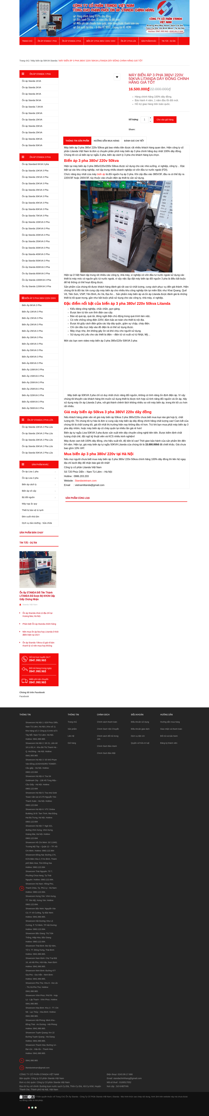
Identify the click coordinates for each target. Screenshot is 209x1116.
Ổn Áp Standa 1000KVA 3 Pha (36, 280)
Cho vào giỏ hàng (165, 119)
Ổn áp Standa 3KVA (31, 94)
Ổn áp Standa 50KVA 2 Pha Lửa (37, 452)
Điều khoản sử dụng (140, 722)
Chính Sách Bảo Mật (106, 753)
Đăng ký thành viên (168, 743)
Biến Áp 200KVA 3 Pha (33, 382)
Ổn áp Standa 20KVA (32, 126)
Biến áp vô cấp (29, 491)
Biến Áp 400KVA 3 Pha (33, 401)
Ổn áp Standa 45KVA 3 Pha (35, 203)
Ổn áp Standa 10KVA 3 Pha (35, 170)
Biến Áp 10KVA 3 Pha (32, 311)
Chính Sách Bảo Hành (107, 746)
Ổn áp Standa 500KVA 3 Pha (35, 260)
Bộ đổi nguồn (28, 497)
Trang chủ (72, 722)
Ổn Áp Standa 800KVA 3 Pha (36, 273)
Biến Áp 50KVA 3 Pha (32, 350)
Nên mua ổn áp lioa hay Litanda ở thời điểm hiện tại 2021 (40, 633)
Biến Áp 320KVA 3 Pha (33, 395)
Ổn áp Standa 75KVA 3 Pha (35, 215)
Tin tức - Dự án (28, 542)
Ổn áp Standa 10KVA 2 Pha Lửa (37, 427)
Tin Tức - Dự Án (168, 41)
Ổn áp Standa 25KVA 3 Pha (35, 190)
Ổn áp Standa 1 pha (47, 41)
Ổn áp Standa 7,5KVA (32, 107)
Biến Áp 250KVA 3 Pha (33, 389)
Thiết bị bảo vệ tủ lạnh (33, 510)
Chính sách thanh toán (107, 722)
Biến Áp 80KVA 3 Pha (32, 363)
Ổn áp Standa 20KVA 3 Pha (35, 183)
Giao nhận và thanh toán (171, 729)
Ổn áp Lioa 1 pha (30, 471)
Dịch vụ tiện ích (138, 736)
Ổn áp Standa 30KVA (32, 139)
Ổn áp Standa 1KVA (31, 81)
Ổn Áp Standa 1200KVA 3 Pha (36, 286)
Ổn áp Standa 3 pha (71, 41)
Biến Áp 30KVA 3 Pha (32, 337)
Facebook (24, 696)
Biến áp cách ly (29, 484)
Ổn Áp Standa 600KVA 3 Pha (36, 267)
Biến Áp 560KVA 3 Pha (33, 408)
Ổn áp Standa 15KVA (32, 119)
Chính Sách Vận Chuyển (108, 729)
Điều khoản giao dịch (140, 729)
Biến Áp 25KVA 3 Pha (32, 331)
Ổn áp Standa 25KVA (32, 132)
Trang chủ (27, 41)
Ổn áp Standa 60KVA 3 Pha (35, 209)
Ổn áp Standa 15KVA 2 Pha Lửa (37, 433)
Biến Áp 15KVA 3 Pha (32, 318)
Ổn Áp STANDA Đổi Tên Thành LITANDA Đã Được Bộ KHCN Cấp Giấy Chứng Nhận (37, 596)
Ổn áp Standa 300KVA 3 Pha (35, 248)
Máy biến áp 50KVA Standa (44, 60)
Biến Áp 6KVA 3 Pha (32, 305)
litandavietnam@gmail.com (37, 1068)
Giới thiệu (26, 49)
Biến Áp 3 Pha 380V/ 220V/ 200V (100, 41)
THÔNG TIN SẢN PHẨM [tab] (77, 141)
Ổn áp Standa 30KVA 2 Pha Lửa (37, 446)
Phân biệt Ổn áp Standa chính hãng (39, 624)
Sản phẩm (72, 729)
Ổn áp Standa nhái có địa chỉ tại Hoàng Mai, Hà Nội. (37, 614)
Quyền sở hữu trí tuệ (140, 743)
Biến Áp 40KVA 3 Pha (32, 344)
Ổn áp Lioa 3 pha (30, 478)
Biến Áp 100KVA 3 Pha (33, 369)
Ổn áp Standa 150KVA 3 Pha (35, 228)
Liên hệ (71, 736)
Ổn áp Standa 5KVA (31, 100)
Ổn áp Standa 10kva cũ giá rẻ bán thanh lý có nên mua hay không (38, 644)
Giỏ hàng (72, 743)
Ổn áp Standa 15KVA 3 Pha (35, 177)
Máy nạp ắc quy (29, 503)
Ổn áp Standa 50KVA (32, 145)
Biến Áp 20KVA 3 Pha (32, 324)
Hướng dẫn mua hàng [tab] (106, 141)
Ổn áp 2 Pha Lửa (128, 41)
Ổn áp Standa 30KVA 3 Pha (35, 196)
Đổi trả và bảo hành (169, 736)
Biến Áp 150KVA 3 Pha (33, 376)
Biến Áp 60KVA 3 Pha (32, 356)
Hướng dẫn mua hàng (170, 722)
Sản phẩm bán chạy (31, 532)
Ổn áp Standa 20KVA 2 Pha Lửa (37, 440)
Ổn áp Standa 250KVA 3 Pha (35, 241)
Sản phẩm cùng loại (77, 498)
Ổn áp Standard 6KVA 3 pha (35, 164)
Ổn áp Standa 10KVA (32, 113)
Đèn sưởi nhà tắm (30, 516)
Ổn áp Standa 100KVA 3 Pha (35, 222)
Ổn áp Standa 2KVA (31, 87)
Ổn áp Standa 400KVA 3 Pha (35, 254)
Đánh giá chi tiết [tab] (134, 141)
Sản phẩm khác (148, 41)
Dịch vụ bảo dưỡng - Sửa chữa (37, 523)
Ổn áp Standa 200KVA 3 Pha (35, 235)
